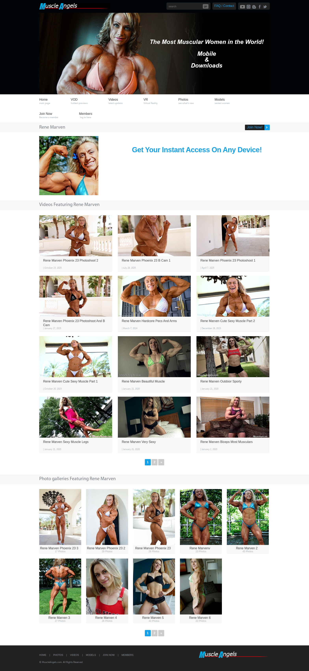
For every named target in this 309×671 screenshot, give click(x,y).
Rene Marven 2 (246, 548)
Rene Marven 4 (106, 617)
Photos (58, 655)
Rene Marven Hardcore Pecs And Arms (149, 321)
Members (128, 655)
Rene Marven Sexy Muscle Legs (65, 442)
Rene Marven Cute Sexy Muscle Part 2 (227, 321)
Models (91, 655)
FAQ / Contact (224, 5)
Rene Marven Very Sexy (139, 442)
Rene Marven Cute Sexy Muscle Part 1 (70, 381)
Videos (74, 655)
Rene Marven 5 (153, 617)
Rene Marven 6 (199, 617)
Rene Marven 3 (59, 617)
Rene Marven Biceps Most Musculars (226, 442)
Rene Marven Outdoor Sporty (221, 381)
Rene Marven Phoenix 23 (153, 548)
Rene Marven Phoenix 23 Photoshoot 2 (70, 260)
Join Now (109, 655)
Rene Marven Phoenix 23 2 (106, 548)
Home (42, 655)
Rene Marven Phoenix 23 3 (59, 548)
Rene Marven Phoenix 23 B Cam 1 (146, 260)
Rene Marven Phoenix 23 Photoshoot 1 (227, 260)
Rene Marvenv (200, 548)
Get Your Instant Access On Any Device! (197, 150)
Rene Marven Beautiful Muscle (143, 381)
